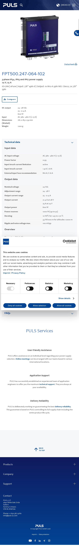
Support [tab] (7, 484)
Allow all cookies (64, 305)
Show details (64, 298)
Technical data (12, 142)
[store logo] (10, 5)
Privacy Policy (18, 273)
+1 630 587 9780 (15, 514)
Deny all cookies (15, 305)
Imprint (6, 273)
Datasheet (70, 64)
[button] (63, 5)
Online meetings (23, 359)
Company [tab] (8, 474)
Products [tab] (8, 464)
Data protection (44, 534)
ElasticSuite (49, 546)
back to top (39, 449)
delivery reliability (63, 407)
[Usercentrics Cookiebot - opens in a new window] (65, 242)
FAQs (7, 313)
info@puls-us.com (10, 516)
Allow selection (39, 305)
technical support (47, 384)
